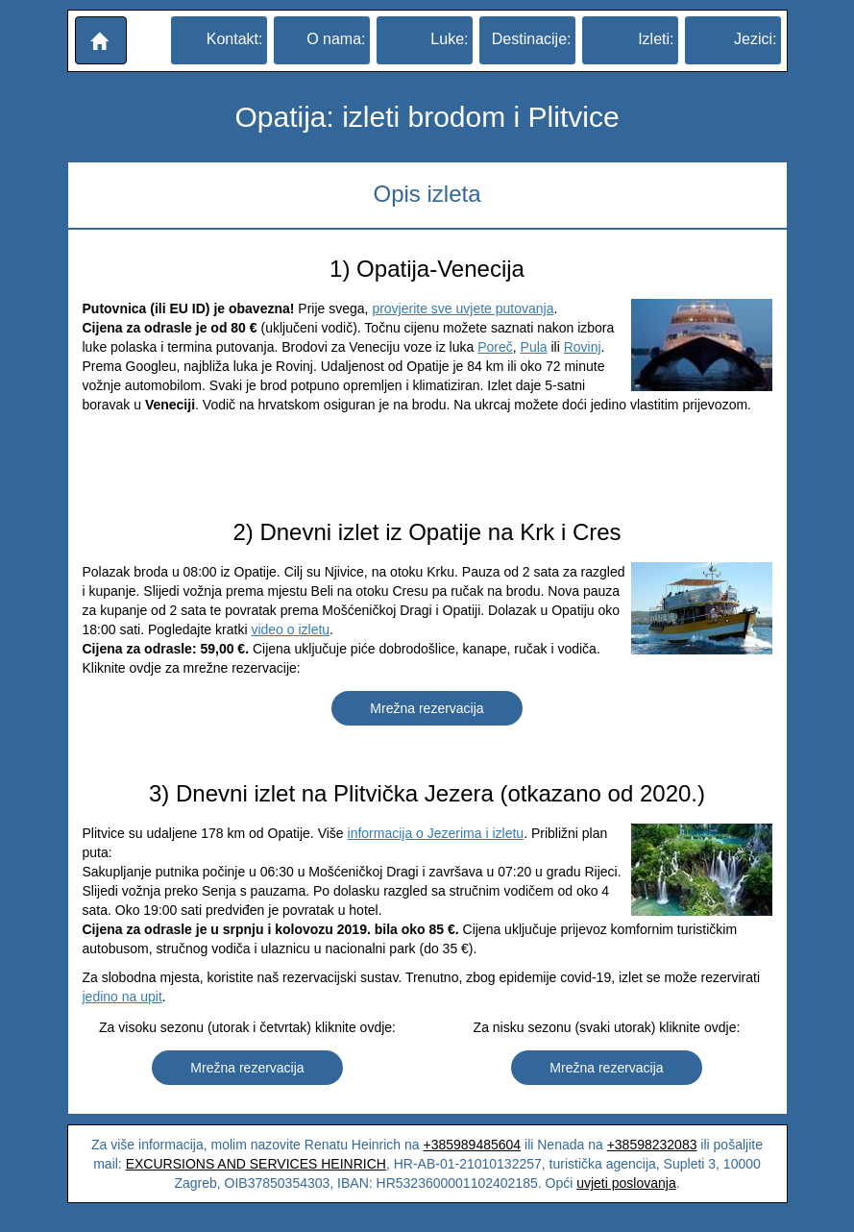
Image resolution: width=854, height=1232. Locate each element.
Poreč (495, 347)
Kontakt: (235, 39)
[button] (101, 40)
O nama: (335, 39)
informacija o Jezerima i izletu (436, 833)
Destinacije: (532, 39)
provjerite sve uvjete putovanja (462, 308)
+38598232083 (652, 1144)
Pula (534, 347)
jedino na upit (122, 996)
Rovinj (582, 347)
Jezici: (755, 39)
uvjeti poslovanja (626, 1183)
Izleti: (655, 39)
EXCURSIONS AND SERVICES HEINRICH (256, 1163)
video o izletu (290, 629)
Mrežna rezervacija (426, 708)
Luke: (449, 39)
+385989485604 (473, 1144)
